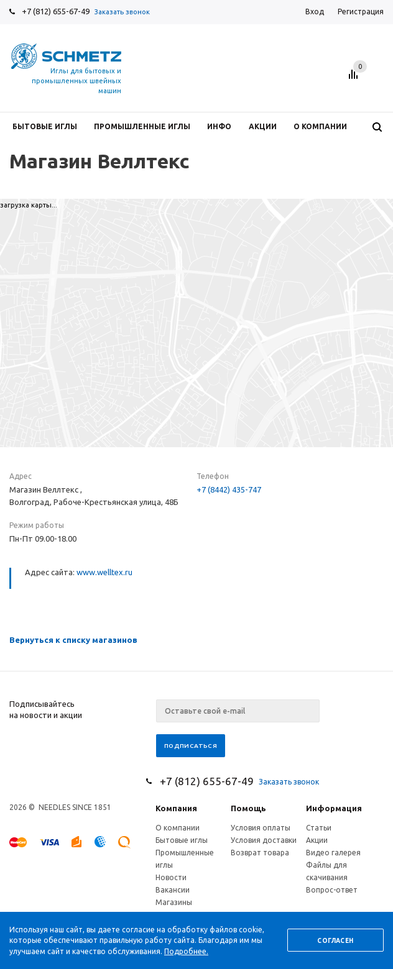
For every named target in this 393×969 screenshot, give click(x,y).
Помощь (248, 808)
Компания (176, 808)
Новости (171, 877)
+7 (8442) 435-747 (228, 489)
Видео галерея (333, 852)
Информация (334, 808)
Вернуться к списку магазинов (73, 639)
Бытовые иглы (181, 840)
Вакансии (172, 890)
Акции (317, 840)
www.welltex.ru (104, 572)
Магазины (173, 902)
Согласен (335, 940)
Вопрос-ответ (332, 890)
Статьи (318, 828)
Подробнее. (186, 951)
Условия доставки (264, 840)
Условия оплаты (260, 828)
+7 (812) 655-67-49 (56, 11)
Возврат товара (260, 852)
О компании (177, 828)
